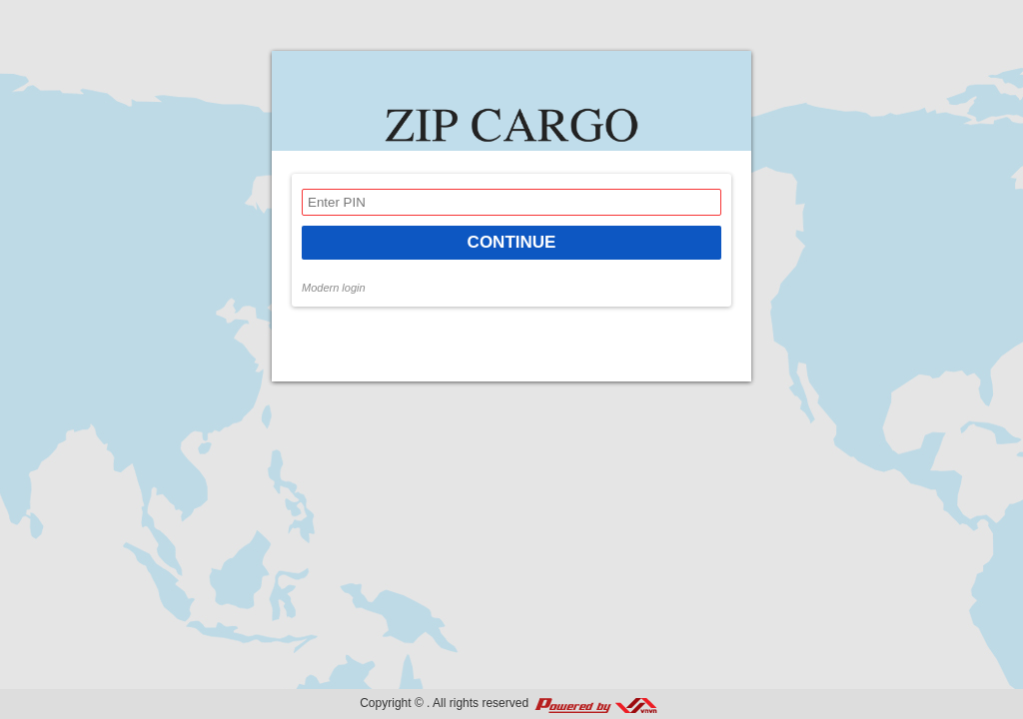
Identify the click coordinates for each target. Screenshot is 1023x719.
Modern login (334, 288)
